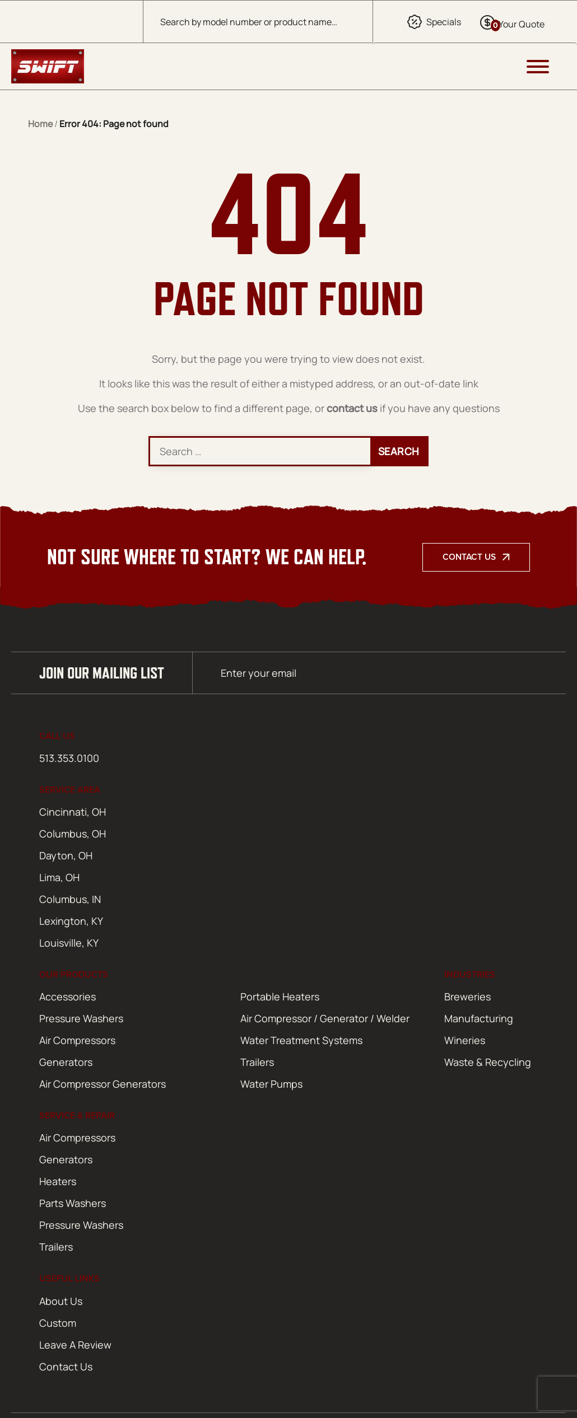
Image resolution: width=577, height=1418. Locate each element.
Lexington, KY (71, 921)
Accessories (67, 996)
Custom (57, 1323)
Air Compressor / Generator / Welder (325, 1018)
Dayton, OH (65, 855)
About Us (60, 1301)
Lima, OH (59, 877)
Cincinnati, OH (72, 811)
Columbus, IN (70, 899)
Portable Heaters (279, 996)
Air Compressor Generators (102, 1084)
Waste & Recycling (487, 1062)
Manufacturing (478, 1018)
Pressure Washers (81, 1018)
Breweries (467, 996)
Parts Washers (72, 1203)
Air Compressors (77, 1040)
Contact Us (469, 556)
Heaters (57, 1181)
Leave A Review (75, 1344)
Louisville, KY (69, 942)
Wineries (464, 1040)
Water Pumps (271, 1084)
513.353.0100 (69, 758)
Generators (65, 1062)
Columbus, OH (72, 833)
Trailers (257, 1062)
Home (40, 124)
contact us (352, 408)
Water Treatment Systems (301, 1040)
